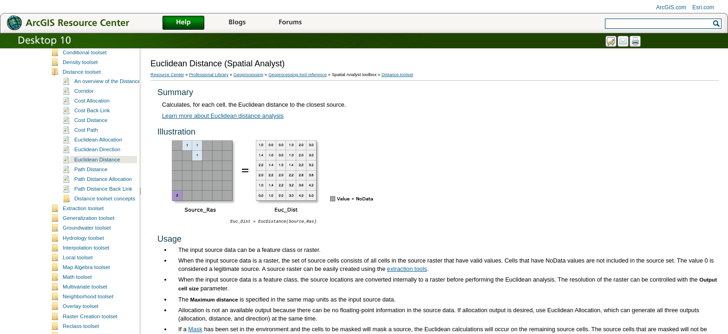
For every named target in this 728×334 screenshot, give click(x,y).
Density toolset (80, 193)
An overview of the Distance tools (113, 212)
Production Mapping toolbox (84, 106)
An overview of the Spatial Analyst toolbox (112, 154)
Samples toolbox (71, 115)
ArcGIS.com (671, 7)
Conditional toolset (85, 183)
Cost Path (86, 260)
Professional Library (208, 74)
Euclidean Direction (97, 280)
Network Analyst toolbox (79, 86)
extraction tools (407, 268)
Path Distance (91, 300)
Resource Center (167, 74)
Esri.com (703, 7)
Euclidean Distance (97, 290)
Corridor (84, 222)
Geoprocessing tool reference (297, 74)
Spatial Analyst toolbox (78, 145)
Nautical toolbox (70, 76)
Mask (195, 329)
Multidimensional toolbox (80, 67)
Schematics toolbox (74, 135)
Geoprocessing (249, 74)
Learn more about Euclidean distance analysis (223, 115)
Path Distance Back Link (103, 319)
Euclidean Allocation (98, 270)
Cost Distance (91, 251)
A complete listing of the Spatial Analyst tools (116, 164)
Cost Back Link (92, 241)
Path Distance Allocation (103, 310)
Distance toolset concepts (104, 329)
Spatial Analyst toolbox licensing (101, 173)
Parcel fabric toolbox (75, 96)
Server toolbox (68, 125)
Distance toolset (82, 203)
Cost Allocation (92, 231)
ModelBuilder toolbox (76, 57)
